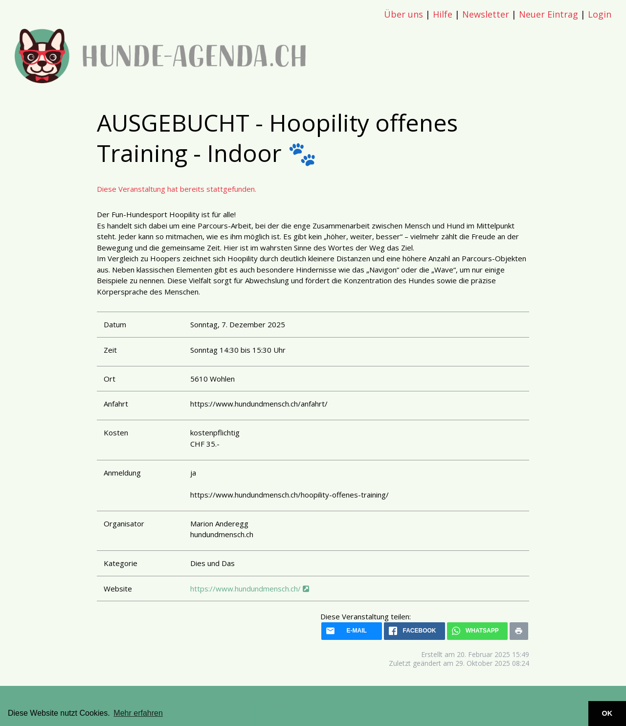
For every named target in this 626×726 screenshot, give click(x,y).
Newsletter (485, 14)
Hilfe (442, 14)
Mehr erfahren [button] (138, 713)
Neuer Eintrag (548, 14)
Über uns (403, 14)
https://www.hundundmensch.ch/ (249, 588)
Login (599, 14)
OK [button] (607, 713)
